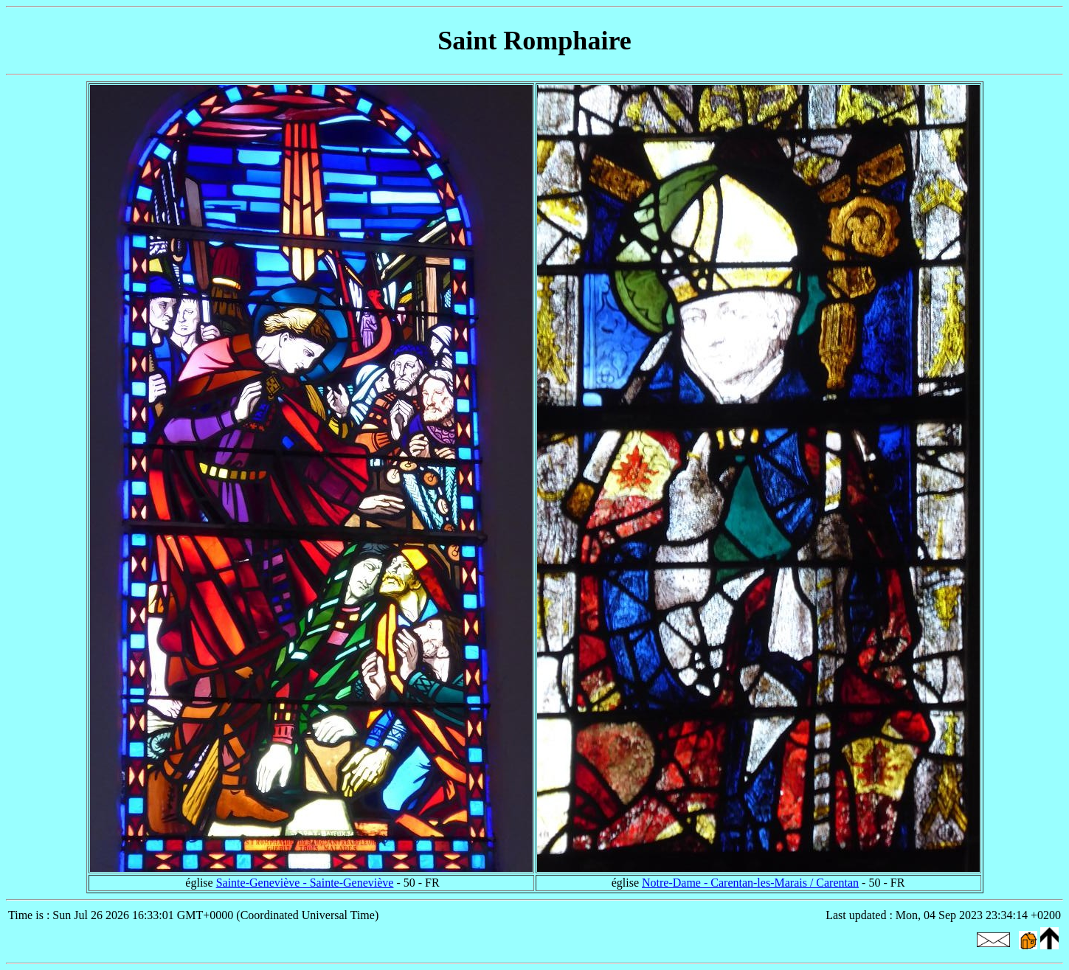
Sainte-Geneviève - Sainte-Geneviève (305, 882)
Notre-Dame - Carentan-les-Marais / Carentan (750, 882)
